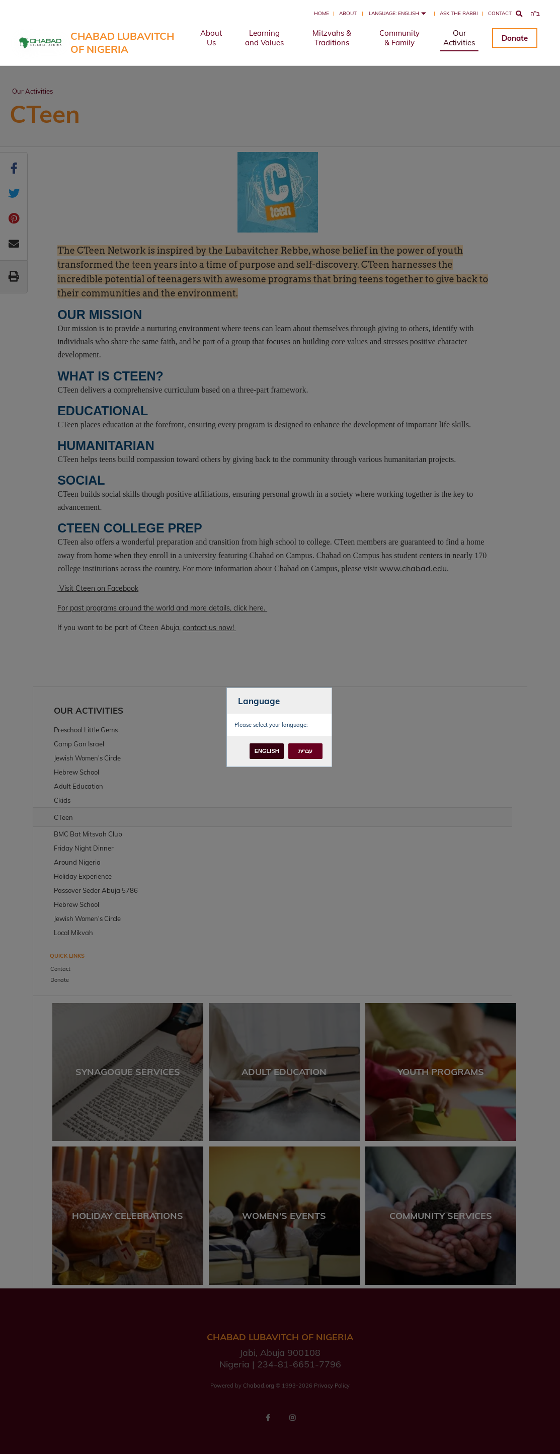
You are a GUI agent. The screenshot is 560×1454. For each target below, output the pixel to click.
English (267, 751)
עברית (305, 751)
